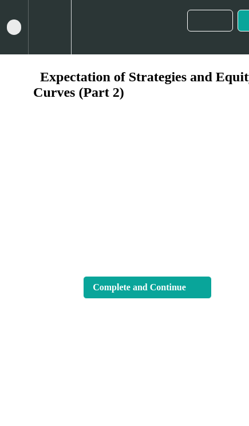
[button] (14, 27)
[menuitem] (49, 27)
